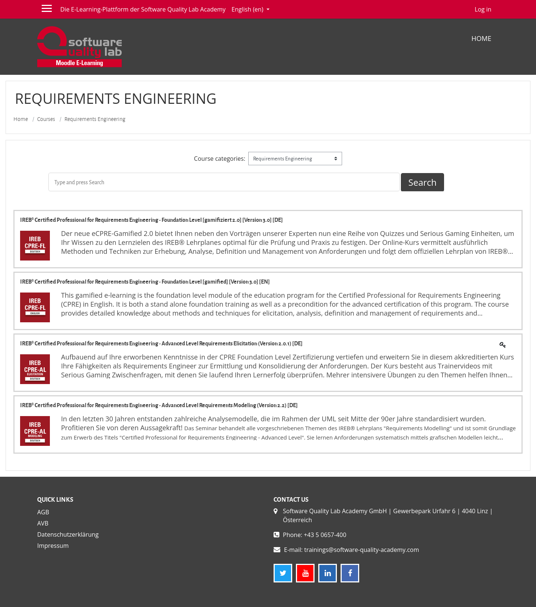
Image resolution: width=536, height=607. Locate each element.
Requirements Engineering (94, 119)
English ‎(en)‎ (248, 9)
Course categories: (219, 158)
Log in (483, 9)
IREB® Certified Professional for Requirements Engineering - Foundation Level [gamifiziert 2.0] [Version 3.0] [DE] (151, 219)
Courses (46, 119)
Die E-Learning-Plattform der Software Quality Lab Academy (143, 9)
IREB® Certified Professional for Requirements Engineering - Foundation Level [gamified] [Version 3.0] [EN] (145, 281)
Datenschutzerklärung (68, 534)
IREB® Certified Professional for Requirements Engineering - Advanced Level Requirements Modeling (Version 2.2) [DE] (159, 405)
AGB (43, 512)
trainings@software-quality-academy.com (361, 550)
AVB (42, 523)
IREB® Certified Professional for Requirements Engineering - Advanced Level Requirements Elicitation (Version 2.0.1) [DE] (161, 343)
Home (481, 38)
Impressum (52, 545)
